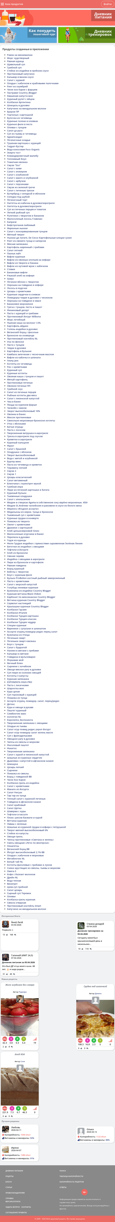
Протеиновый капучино (21, 73)
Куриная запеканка (18, 678)
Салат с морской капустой (22, 584)
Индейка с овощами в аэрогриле (26, 559)
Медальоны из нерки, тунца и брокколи (30, 511)
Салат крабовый (16, 804)
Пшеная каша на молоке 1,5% (24, 322)
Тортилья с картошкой (20, 114)
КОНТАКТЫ (26, 1207)
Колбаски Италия (17, 612)
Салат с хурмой (16, 80)
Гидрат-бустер (15, 146)
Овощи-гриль (15, 836)
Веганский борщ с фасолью (22, 332)
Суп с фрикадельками (19, 735)
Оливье (11, 896)
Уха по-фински (15, 341)
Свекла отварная (16, 902)
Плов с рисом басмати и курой (24, 817)
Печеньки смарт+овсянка (21, 641)
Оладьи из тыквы (17, 726)
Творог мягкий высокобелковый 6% (27, 830)
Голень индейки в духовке (22, 329)
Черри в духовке (16, 348)
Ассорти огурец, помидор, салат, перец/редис (33, 700)
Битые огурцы (15, 426)
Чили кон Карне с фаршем (22, 89)
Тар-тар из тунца (16, 795)
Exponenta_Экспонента (20, 719)
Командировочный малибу (22, 155)
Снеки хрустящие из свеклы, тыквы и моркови (33, 868)
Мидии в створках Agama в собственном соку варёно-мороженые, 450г (47, 502)
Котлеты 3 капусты (17, 675)
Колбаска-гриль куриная (21, 899)
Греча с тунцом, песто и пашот (24, 307)
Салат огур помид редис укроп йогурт (29, 729)
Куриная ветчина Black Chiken (24, 593)
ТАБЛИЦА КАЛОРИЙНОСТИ (71, 1176)
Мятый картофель (17, 379)
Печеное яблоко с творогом (23, 281)
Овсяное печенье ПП (18, 385)
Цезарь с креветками (19, 291)
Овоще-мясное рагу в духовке (24, 669)
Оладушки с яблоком (19, 452)
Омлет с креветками (18, 524)
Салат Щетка (14, 808)
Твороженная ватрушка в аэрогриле (27, 433)
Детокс (11, 704)
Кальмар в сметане (18, 653)
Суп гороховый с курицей (21, 694)
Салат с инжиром (17, 171)
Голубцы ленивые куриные (22, 587)
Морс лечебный (16, 319)
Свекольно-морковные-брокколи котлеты (31, 420)
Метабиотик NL (16, 858)
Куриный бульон (16, 492)
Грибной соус (15, 388)
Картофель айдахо (17, 325)
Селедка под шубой (18, 196)
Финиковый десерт (18, 310)
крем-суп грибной (17, 886)
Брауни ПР (13, 111)
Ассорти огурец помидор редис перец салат (32, 631)
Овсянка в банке (16, 414)
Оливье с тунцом (16, 127)
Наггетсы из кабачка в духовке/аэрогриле (31, 203)
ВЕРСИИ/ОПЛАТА (13, 1201)
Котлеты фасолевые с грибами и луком (29, 864)
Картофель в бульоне (19, 351)
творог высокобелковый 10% (23, 411)
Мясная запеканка (17, 244)
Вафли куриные (16, 256)
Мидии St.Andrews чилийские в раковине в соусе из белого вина (44, 505)
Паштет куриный (16, 710)
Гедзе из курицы (16, 540)
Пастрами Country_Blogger (22, 92)
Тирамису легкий (17, 467)
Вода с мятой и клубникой (22, 458)
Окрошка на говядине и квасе (24, 300)
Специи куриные (16, 625)
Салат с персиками (18, 184)
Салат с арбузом (16, 180)
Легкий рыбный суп (18, 212)
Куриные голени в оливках (22, 121)
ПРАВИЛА (22, 1212)
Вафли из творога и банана (22, 262)
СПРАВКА (9, 1198)
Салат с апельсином (18, 499)
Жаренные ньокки (17, 228)
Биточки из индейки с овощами (25, 546)
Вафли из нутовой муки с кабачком (27, 266)
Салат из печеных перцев (21, 392)
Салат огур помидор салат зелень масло (30, 732)
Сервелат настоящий (19, 603)
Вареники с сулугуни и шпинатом (26, 628)
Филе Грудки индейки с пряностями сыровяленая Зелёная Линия (44, 543)
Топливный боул (16, 158)
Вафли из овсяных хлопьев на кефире (28, 259)
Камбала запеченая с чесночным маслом (30, 354)
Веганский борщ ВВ (18, 849)
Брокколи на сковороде (20, 335)
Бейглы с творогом (18, 571)
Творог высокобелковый (21, 455)
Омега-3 (11, 871)
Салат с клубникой (18, 174)
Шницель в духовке (18, 105)
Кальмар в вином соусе (20, 76)
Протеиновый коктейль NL (22, 338)
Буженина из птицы (18, 634)
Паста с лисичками (18, 685)
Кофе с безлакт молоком (21, 874)
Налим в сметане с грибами (23, 650)
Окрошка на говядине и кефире (25, 284)
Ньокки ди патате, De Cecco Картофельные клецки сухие (39, 237)
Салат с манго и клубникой (22, 177)
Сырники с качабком (19, 666)
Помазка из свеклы (18, 773)
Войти (108, 4)
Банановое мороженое (20, 303)
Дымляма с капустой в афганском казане (30, 760)
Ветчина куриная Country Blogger (26, 600)
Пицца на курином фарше (22, 404)
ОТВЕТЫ (63, 1187)
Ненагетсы (13, 845)
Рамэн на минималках (20, 54)
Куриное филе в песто (19, 124)
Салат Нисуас (14, 792)
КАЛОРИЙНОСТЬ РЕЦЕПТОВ (72, 1182)
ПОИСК (63, 1171)
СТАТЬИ (9, 1187)
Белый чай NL (15, 861)
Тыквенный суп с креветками (23, 515)
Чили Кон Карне (16, 779)
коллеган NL (14, 716)
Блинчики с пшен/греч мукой (24, 483)
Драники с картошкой (19, 527)
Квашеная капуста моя (20, 95)
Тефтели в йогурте (17, 549)
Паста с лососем (16, 429)
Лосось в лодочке (17, 288)
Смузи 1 (11, 474)
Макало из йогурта (18, 789)
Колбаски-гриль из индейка (23, 782)
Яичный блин (15, 663)
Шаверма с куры (16, 811)
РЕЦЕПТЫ (10, 1176)
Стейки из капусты (17, 833)
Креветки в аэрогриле (19, 439)
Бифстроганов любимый (21, 225)
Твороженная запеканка (20, 751)
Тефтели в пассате (17, 814)
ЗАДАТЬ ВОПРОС (13, 1207)
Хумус (10, 278)
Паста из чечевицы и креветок (24, 464)
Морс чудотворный (18, 58)
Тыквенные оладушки (19, 496)
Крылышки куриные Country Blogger (28, 606)
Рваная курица (15, 61)
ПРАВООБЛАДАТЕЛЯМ (15, 1193)
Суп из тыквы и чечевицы (21, 133)
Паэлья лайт (14, 253)
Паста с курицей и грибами (22, 313)
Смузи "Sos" (14, 165)
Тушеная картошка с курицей (24, 143)
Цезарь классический (19, 477)
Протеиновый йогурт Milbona (24, 316)
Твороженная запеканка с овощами (27, 723)
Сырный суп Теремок (19, 893)
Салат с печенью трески (20, 190)
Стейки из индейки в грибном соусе (28, 70)
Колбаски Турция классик (21, 619)
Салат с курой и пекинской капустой (28, 754)
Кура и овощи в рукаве (20, 707)
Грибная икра (15, 486)
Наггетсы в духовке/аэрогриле (24, 206)
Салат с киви (14, 168)
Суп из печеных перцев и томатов (26, 209)
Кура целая (13, 691)
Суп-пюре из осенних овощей (24, 672)
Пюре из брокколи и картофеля (25, 562)
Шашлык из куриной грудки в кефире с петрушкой (36, 827)
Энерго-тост (14, 152)
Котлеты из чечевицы (19, 363)
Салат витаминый (17, 480)
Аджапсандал (14, 136)
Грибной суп (14, 67)
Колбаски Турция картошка (23, 615)
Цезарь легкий (15, 767)
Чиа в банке (14, 401)
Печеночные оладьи (18, 140)
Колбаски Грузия (17, 609)
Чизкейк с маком (17, 407)
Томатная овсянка (17, 162)
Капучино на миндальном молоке (26, 108)
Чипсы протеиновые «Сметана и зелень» (30, 839)
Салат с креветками (18, 786)
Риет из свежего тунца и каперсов (26, 240)
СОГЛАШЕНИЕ (12, 1212)
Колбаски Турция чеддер (21, 622)
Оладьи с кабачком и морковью (25, 855)
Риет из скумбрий (17, 86)
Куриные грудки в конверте (23, 518)
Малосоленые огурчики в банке (25, 533)
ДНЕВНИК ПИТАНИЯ (14, 1171)
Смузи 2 (11, 470)
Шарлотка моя (15, 688)
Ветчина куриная (17, 820)
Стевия (11, 269)
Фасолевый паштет (18, 745)
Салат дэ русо (15, 130)
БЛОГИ (9, 1182)
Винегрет (12, 883)
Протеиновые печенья (20, 382)
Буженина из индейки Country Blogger (29, 590)
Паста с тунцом (15, 344)
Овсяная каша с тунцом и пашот (25, 376)
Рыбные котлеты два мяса (22, 395)
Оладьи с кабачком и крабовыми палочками (33, 83)
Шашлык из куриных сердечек (24, 757)
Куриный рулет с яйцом (20, 99)
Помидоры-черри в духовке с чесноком (29, 297)
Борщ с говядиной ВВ (19, 776)
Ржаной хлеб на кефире (20, 275)
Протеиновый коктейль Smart (24, 905)
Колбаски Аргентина (18, 102)
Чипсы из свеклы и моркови (23, 741)
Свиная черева (15, 556)
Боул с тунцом (15, 644)
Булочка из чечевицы (19, 117)
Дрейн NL (12, 877)
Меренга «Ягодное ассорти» (23, 508)
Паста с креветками (18, 581)
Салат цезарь (14, 890)
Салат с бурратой (17, 647)
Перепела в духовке (18, 537)
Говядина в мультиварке (21, 656)
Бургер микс (14, 461)
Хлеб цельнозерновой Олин (23, 530)
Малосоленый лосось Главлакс (24, 218)
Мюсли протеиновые (19, 417)
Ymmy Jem (12, 360)
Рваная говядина (16, 565)
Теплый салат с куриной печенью (26, 798)
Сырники (12, 770)
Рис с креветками (17, 366)
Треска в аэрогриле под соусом (25, 436)
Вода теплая (14, 880)
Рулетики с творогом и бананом (25, 215)
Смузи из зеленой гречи (21, 187)
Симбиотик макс (16, 713)
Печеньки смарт (16, 637)
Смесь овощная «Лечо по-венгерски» (28, 842)
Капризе (12, 221)
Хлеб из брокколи (17, 552)
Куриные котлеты (17, 373)
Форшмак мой (15, 660)
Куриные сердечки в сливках (23, 294)
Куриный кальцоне (18, 442)
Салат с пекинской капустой (23, 398)
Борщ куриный (15, 568)
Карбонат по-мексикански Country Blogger (31, 596)
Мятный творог (15, 234)
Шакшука (12, 764)
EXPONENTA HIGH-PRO (19, 682)
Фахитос (12, 748)
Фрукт (10, 445)
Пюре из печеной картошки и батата (28, 489)
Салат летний (15, 250)
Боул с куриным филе (19, 574)
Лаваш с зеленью (17, 823)
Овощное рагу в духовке (21, 738)
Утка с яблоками (16, 423)
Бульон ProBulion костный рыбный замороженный (36, 578)
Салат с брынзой (16, 448)
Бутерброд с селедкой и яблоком (26, 193)
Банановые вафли (17, 272)
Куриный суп (14, 370)
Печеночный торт (17, 199)
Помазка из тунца (17, 697)
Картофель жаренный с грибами (25, 247)
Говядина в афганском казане (24, 801)
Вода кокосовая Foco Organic (23, 149)
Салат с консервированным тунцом (27, 231)
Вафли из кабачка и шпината (24, 357)
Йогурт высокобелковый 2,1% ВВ (25, 852)
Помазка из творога (18, 521)
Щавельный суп (16, 64)
